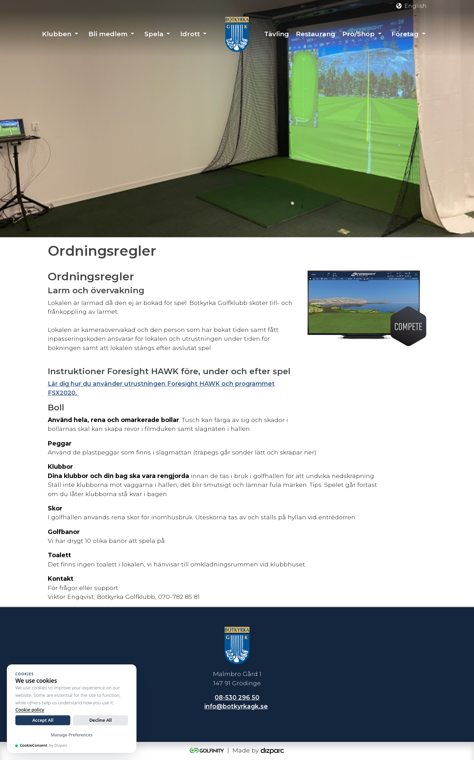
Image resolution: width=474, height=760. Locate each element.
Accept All (43, 720)
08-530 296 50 (237, 697)
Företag (405, 34)
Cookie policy (29, 710)
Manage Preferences (72, 735)
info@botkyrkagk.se (236, 706)
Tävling (276, 34)
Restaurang (315, 34)
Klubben (56, 34)
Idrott (190, 34)
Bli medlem (108, 34)
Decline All (100, 720)
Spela (153, 34)
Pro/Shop (358, 34)
